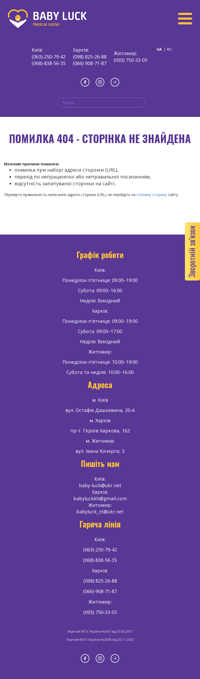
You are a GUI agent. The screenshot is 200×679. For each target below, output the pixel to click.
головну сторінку (152, 194)
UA (159, 49)
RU (169, 49)
